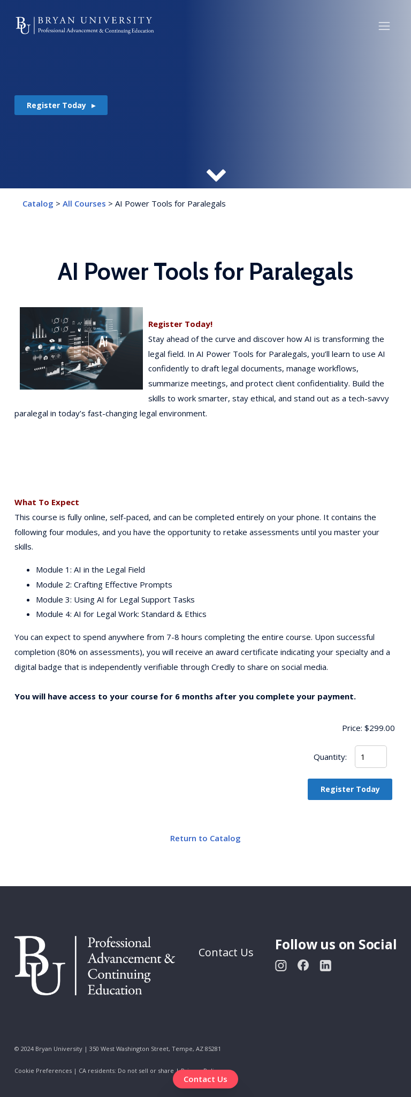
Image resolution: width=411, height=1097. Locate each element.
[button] (384, 26)
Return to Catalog (205, 838)
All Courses (84, 203)
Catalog (38, 203)
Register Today (56, 105)
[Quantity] (371, 756)
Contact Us (205, 1078)
